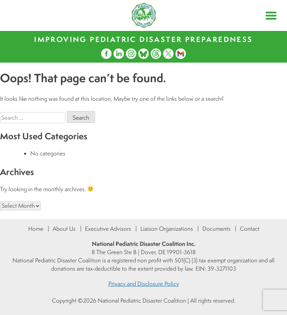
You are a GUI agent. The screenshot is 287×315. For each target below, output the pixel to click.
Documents (216, 228)
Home (35, 228)
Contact (249, 228)
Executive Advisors (108, 228)
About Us (64, 228)
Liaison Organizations (166, 228)
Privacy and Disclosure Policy (143, 283)
